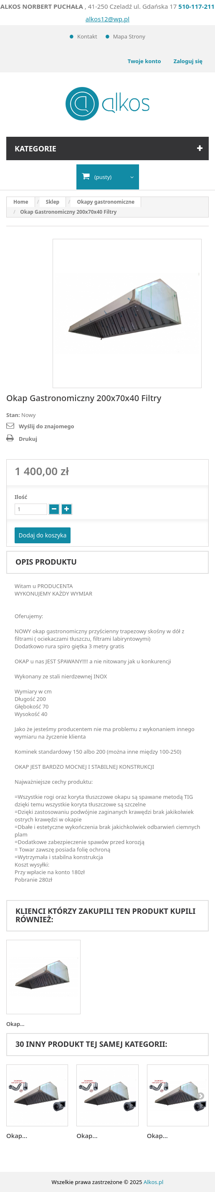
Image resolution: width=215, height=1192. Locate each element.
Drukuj (28, 439)
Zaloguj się (188, 61)
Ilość (21, 497)
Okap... (15, 1024)
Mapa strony (129, 36)
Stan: (13, 415)
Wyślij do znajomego (46, 426)
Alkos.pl (154, 1182)
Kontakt (87, 36)
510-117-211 (196, 6)
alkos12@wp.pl (107, 19)
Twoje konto (144, 61)
